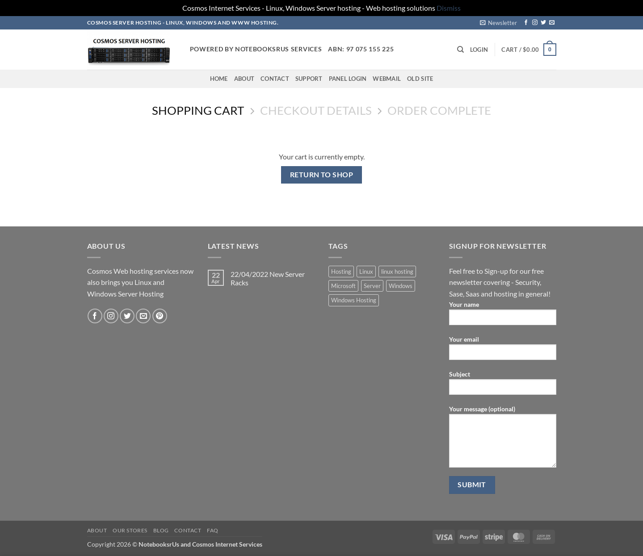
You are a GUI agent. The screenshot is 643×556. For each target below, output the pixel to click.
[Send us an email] (552, 23)
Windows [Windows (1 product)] (400, 285)
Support (309, 78)
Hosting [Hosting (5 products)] (341, 271)
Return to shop (321, 175)
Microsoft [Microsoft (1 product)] (343, 285)
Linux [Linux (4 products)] (366, 271)
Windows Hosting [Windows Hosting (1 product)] (353, 300)
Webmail (387, 78)
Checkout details (316, 110)
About (244, 78)
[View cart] (528, 49)
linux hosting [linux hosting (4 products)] (397, 271)
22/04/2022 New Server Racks (268, 278)
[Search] (460, 49)
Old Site (420, 78)
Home (219, 78)
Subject (502, 385)
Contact (275, 78)
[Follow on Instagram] (535, 23)
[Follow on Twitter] (543, 23)
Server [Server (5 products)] (372, 285)
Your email (502, 350)
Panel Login (348, 78)
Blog (161, 530)
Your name (502, 316)
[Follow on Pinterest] (159, 316)
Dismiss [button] (449, 8)
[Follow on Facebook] (526, 23)
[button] (498, 22)
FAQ (213, 530)
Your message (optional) (502, 439)
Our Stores (130, 530)
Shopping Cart (198, 110)
